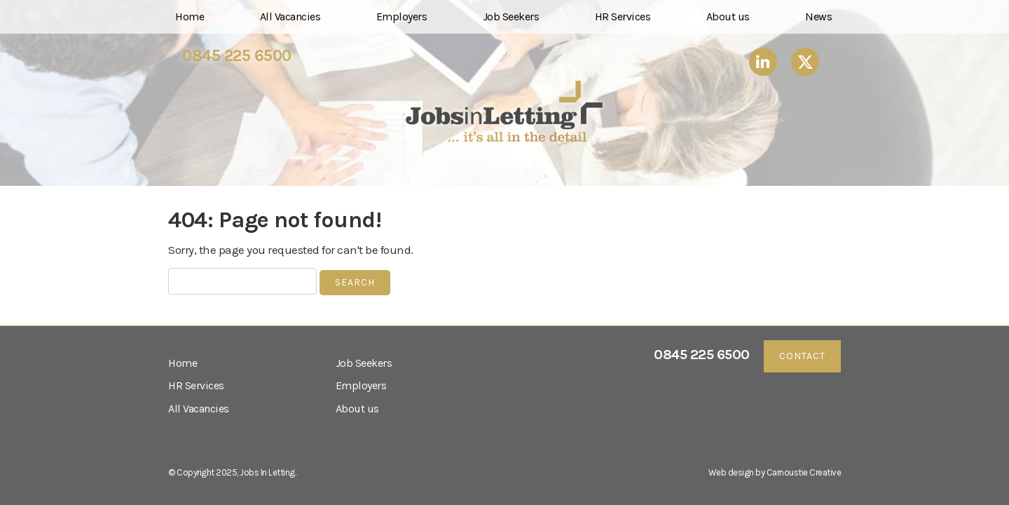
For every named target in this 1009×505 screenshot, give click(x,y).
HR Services (623, 16)
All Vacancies (290, 16)
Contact (802, 356)
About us (728, 16)
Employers (401, 16)
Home (189, 16)
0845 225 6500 (236, 56)
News (818, 16)
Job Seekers (511, 16)
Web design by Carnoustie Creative (775, 472)
